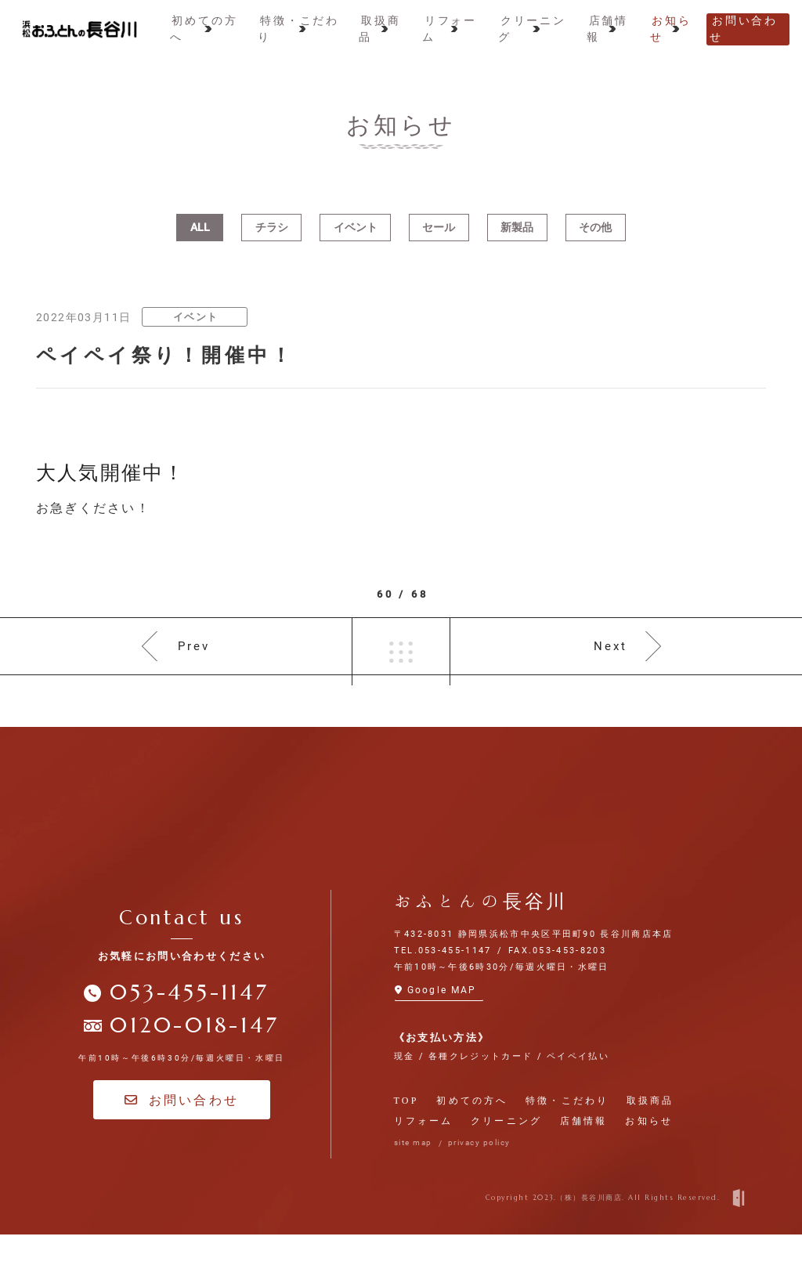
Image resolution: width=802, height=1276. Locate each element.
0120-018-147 (194, 1067)
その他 (595, 246)
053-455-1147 (189, 1034)
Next (610, 677)
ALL (200, 246)
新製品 (516, 246)
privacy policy (479, 1184)
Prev (194, 677)
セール (438, 246)
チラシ (271, 246)
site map (413, 1184)
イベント (356, 246)
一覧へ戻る (401, 677)
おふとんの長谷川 (481, 943)
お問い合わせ (182, 1142)
